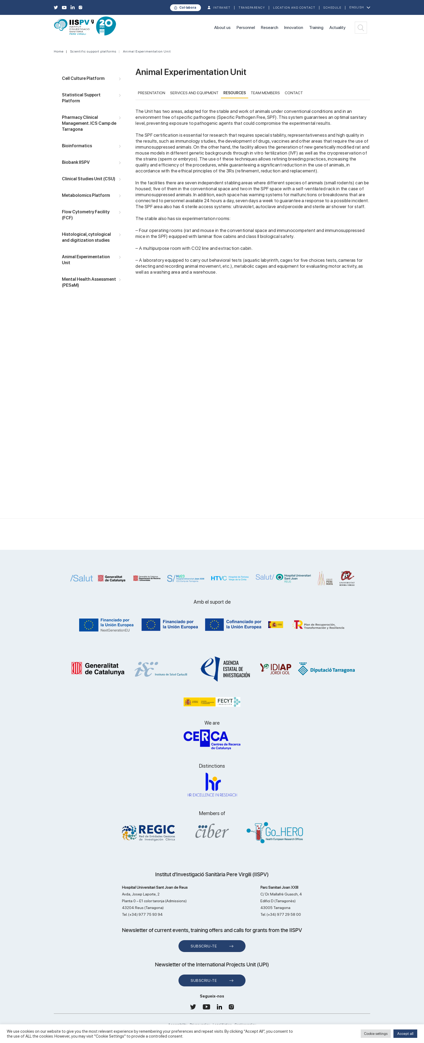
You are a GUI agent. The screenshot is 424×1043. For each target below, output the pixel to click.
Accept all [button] (405, 1033)
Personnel (246, 27)
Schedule (332, 7)
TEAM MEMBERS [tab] (265, 93)
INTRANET (221, 7)
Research (269, 27)
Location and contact (294, 7)
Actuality (337, 27)
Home (59, 51)
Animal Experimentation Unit (147, 51)
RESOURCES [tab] (234, 93)
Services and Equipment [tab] (194, 93)
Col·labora (187, 7)
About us (222, 27)
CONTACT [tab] (294, 93)
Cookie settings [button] (375, 1034)
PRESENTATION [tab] (151, 93)
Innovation (293, 27)
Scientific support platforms (93, 51)
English (356, 7)
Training (316, 27)
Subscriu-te (204, 946)
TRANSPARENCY (252, 7)
